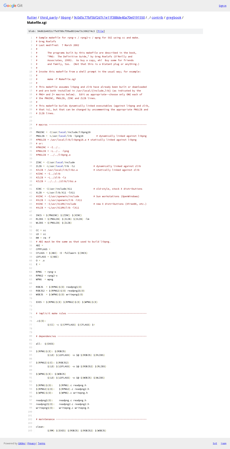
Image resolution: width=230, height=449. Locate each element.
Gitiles (21, 443)
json (223, 443)
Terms (41, 443)
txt (215, 443)
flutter (32, 17)
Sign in (222, 5)
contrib (157, 17)
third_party (49, 17)
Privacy (31, 443)
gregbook (173, 17)
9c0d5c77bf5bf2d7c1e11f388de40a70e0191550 (109, 17)
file (101, 31)
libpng (66, 17)
